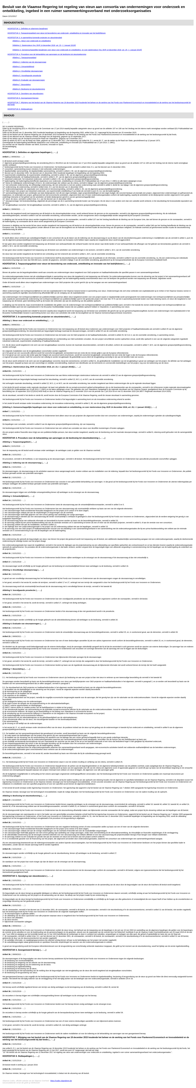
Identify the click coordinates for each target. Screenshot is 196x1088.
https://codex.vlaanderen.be (61, 1081)
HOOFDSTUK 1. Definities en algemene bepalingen (28, 29)
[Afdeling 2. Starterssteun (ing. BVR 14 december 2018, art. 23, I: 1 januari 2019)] (44, 45)
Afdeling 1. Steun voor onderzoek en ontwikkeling (31, 41)
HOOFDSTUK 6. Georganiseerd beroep (23, 98)
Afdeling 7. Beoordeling (21, 85)
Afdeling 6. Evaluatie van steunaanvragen (28, 80)
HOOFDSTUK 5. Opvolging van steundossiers (25, 94)
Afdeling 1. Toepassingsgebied (24, 58)
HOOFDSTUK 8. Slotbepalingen (20, 109)
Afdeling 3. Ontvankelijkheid (23, 67)
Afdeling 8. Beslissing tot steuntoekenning (28, 89)
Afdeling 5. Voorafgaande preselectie (26, 76)
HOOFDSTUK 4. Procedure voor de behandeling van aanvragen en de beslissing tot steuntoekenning (47, 54)
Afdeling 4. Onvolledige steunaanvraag (27, 71)
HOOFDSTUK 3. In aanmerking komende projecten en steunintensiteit (35, 38)
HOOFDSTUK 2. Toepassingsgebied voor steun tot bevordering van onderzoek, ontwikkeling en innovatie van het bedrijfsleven (57, 33)
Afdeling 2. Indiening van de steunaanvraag (29, 62)
